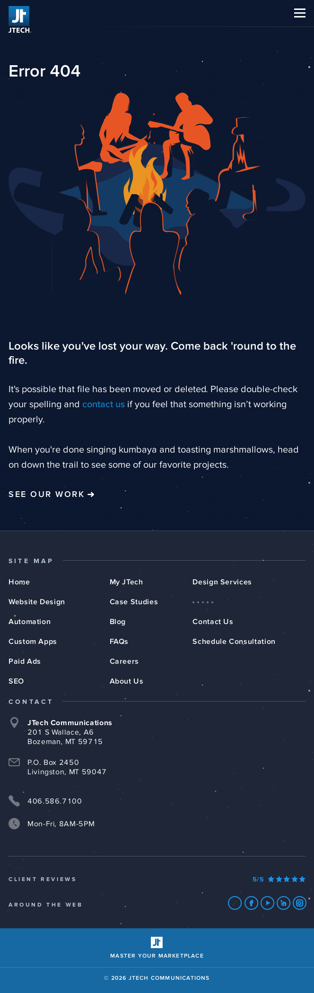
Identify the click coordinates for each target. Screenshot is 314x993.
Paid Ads (25, 661)
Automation (30, 621)
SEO (16, 681)
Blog (118, 621)
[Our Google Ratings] (279, 879)
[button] (299, 13)
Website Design (37, 602)
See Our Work (47, 494)
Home (19, 582)
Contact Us (212, 621)
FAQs (119, 641)
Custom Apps (33, 641)
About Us (127, 681)
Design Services (222, 582)
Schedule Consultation (233, 641)
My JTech (126, 582)
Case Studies (134, 602)
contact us (103, 404)
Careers (124, 661)
